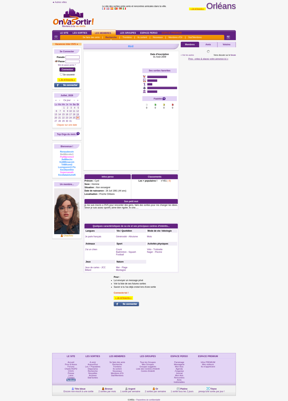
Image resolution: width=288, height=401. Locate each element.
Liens (71, 375)
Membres (190, 44)
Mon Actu (179, 366)
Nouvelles (92, 373)
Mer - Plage (121, 267)
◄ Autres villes (59, 2)
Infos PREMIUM (208, 362)
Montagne (121, 270)
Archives (93, 375)
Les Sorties (80, 33)
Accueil (71, 362)
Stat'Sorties (93, 378)
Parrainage (179, 362)
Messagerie (179, 364)
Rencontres (179, 378)
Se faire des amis (91, 37)
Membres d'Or (175, 37)
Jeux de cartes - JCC (95, 267)
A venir (93, 362)
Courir (119, 249)
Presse (71, 373)
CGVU (71, 371)
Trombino (127, 37)
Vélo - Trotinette (155, 249)
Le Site (64, 33)
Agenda (179, 369)
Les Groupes (128, 33)
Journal (179, 373)
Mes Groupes (148, 364)
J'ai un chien (91, 249)
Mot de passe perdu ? (67, 65)
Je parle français (93, 236)
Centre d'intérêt (148, 371)
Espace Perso (148, 33)
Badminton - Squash (126, 252)
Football (120, 254)
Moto (149, 236)
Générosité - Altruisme (127, 236)
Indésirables (179, 382)
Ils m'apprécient (208, 366)
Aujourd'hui (93, 364)
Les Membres (103, 33)
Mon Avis (179, 375)
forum (233, 55)
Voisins (227, 44)
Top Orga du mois (66, 134)
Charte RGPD (71, 369)
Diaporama (93, 369)
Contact (70, 378)
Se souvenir (69, 74)
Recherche (111, 37)
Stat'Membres (195, 37)
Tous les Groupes (148, 362)
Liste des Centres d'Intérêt (148, 369)
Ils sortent (142, 37)
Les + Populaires (92, 366)
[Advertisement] (113, 108)
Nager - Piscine (154, 252)
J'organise (179, 371)
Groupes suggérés (148, 366)
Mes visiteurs (208, 364)
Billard (88, 270)
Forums (71, 366)
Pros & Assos (71, 364)
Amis (208, 44)
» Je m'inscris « (197, 9)
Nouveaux (158, 37)
